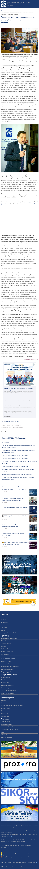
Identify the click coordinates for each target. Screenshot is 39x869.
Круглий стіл (18, 425)
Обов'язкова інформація (15, 830)
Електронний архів (5, 687)
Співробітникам (5, 716)
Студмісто (3, 646)
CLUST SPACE (4, 734)
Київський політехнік (18, 427)
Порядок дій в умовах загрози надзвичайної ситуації (16, 853)
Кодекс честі (10, 425)
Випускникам (4, 713)
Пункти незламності (8, 855)
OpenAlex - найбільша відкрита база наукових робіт (15, 466)
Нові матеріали (8, 832)
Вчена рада (3, 619)
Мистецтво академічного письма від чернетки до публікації (17, 474)
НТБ (2, 423)
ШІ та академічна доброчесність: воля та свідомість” (15, 455)
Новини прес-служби (6, 427)
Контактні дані (4, 830)
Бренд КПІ (25, 830)
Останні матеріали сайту (11, 487)
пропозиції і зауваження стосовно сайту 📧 (26, 862)
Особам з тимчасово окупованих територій (12, 705)
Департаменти (4, 622)
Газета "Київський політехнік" (8, 690)
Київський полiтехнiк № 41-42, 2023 (10, 421)
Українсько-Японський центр (8, 649)
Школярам (3, 700)
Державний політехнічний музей (9, 638)
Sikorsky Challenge (5, 721)
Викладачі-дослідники (6, 724)
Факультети (4, 627)
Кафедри (3, 630)
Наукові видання (5, 680)
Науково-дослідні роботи (7, 685)
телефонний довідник (19, 841)
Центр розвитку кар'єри (7, 651)
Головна (3, 11)
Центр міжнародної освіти (7, 672)
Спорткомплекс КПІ (6, 643)
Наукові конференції (6, 682)
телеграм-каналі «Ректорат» (26, 856)
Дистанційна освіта (6, 661)
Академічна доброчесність (7, 726)
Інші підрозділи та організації (8, 633)
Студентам (3, 711)
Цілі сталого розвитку (6, 737)
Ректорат (3, 617)
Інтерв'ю (3, 425)
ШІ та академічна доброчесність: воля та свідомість (15, 458)
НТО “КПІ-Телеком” (6, 640)
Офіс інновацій (4, 654)
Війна (2, 732)
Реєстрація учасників (6, 416)
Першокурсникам (5, 708)
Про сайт (30, 830)
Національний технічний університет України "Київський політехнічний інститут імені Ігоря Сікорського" (18, 4)
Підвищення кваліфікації (7, 669)
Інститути (3, 625)
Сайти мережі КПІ (5, 677)
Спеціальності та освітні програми (9, 729)
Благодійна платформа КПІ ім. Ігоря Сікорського (14, 489)
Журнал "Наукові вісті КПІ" (8, 693)
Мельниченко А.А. (5, 429)
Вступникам (4, 703)
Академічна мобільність (7, 664)
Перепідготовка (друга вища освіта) (10, 666)
